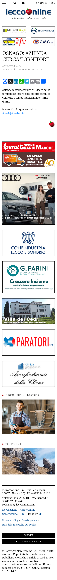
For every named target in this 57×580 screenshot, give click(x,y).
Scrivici (28, 535)
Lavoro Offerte (11, 65)
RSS (23, 513)
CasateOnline (10, 513)
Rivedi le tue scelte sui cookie (19, 524)
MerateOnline (27, 509)
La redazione (9, 509)
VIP (40, 513)
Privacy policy (10, 520)
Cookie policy (29, 520)
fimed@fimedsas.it (13, 113)
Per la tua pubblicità (28, 541)
